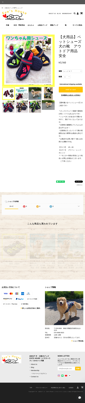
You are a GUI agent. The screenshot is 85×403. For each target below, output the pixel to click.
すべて (11, 206)
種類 (60, 71)
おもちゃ (31, 25)
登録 (78, 368)
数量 (60, 77)
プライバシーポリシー (41, 387)
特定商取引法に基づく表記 (58, 387)
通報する (79, 185)
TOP (31, 387)
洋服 (7, 25)
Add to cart (71, 89)
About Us (52, 13)
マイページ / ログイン (39, 373)
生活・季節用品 (19, 25)
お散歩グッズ (42, 25)
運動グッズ (54, 25)
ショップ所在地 (78, 341)
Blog (59, 13)
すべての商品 (77, 25)
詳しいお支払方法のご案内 (31, 308)
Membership (67, 13)
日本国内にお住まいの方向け (70, 95)
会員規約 (71, 387)
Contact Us (34, 376)
